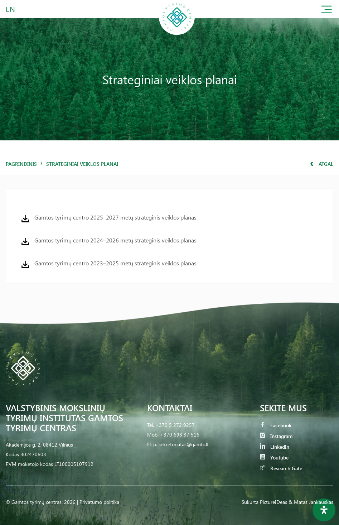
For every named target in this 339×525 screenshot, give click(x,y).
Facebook (275, 425)
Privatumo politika (99, 501)
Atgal (321, 163)
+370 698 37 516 (179, 434)
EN (11, 9)
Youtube (274, 457)
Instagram (276, 436)
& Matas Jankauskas (311, 501)
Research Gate (281, 468)
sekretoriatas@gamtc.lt (184, 444)
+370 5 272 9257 (175, 425)
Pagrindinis (21, 163)
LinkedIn (274, 446)
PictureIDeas (273, 501)
